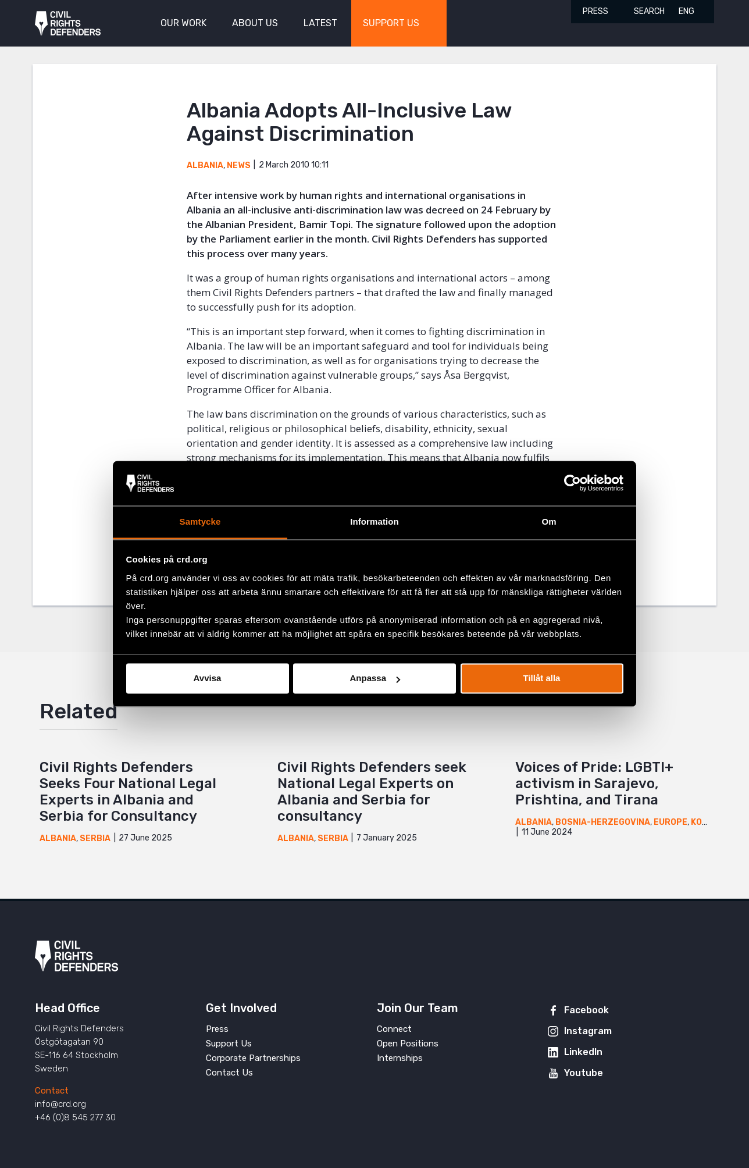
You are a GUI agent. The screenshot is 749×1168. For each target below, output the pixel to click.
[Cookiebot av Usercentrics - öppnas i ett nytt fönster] (572, 483)
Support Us (229, 1043)
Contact (52, 1090)
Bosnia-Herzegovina (602, 822)
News (239, 165)
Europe (670, 822)
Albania (205, 165)
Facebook (586, 1010)
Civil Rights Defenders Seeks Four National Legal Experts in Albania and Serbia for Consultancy (128, 791)
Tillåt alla (542, 678)
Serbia (95, 838)
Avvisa (208, 678)
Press (595, 11)
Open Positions (407, 1043)
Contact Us (229, 1072)
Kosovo (708, 822)
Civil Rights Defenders (68, 24)
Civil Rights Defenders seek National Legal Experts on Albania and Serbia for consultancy (371, 791)
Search (649, 11)
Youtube (583, 1072)
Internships (400, 1058)
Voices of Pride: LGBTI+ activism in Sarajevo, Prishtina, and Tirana (594, 783)
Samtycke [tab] (200, 521)
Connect (394, 1029)
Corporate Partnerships (253, 1058)
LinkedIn (583, 1051)
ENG (686, 11)
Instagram (588, 1031)
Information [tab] (374, 521)
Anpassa (374, 678)
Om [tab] (548, 521)
